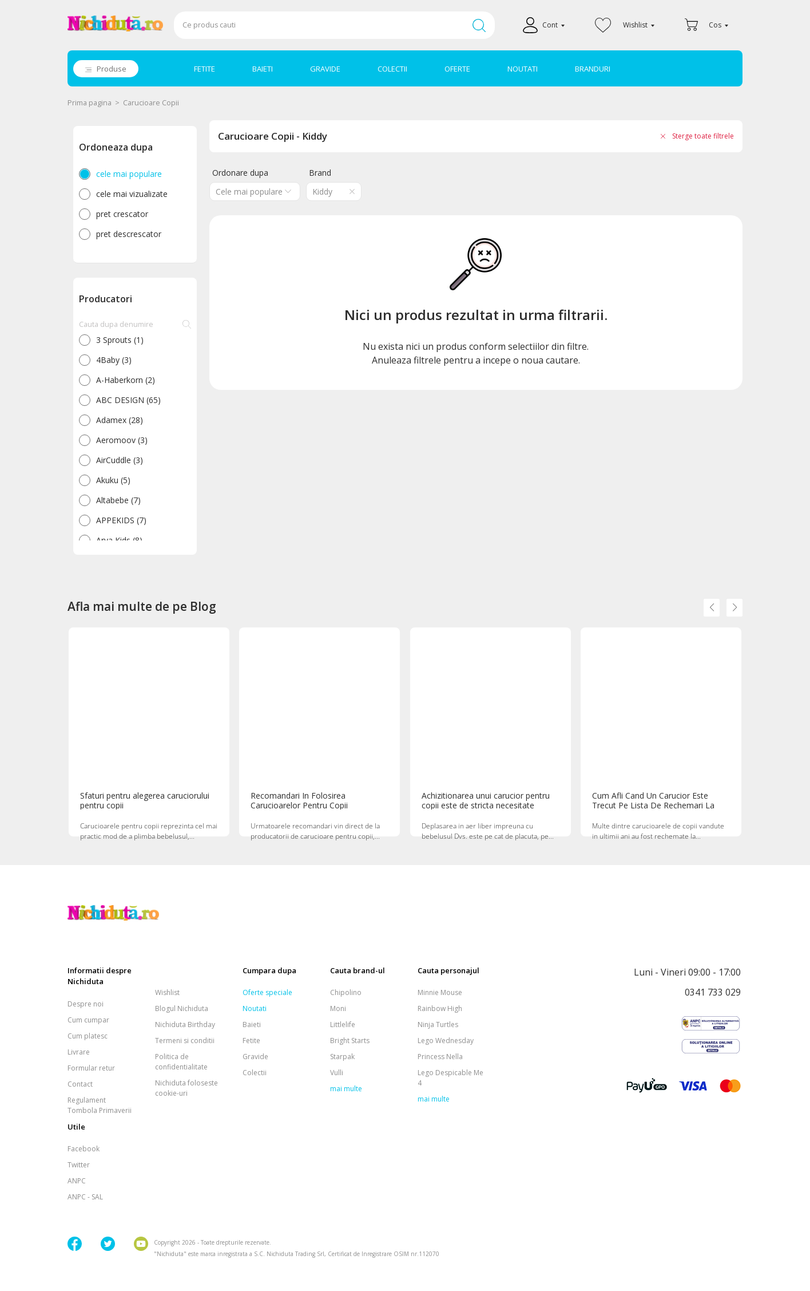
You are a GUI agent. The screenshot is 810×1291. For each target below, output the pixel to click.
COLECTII (392, 69)
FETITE (204, 69)
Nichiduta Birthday (185, 1024)
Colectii (255, 1072)
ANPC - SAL (85, 1197)
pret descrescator (128, 233)
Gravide (255, 1056)
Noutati (255, 1008)
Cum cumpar (88, 1020)
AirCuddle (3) (119, 460)
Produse (111, 69)
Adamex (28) (119, 419)
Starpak (342, 1056)
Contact (80, 1084)
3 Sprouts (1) (120, 339)
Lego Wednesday (446, 1040)
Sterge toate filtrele (703, 136)
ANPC (77, 1181)
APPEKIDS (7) (121, 520)
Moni (338, 1008)
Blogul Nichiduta (181, 1008)
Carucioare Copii (151, 103)
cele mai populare (129, 173)
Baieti (252, 1024)
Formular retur (91, 1068)
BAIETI (262, 69)
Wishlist (167, 992)
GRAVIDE (325, 69)
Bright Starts (350, 1040)
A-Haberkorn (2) (125, 379)
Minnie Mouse (440, 992)
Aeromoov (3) (122, 440)
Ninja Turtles (438, 1024)
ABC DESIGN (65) (128, 399)
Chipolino (346, 992)
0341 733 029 (713, 992)
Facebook (84, 1149)
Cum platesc (88, 1036)
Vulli (336, 1072)
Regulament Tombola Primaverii (100, 1105)
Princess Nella (440, 1056)
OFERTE (457, 69)
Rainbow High (440, 1008)
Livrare (79, 1052)
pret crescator (122, 213)
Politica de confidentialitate (181, 1062)
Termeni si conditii (185, 1040)
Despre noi (86, 1004)
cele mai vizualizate (132, 193)
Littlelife (342, 1024)
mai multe (346, 1088)
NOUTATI (522, 69)
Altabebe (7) (118, 500)
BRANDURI (592, 69)
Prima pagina (90, 103)
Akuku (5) (113, 480)
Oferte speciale (267, 992)
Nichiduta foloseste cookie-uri (186, 1088)
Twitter (79, 1165)
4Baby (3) (114, 359)
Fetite (251, 1040)
